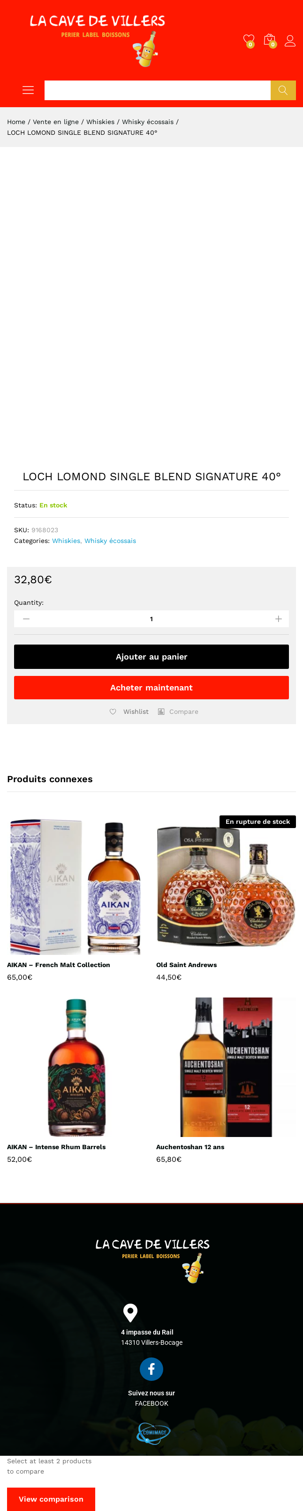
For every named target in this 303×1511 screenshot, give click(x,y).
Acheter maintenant (151, 687)
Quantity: (29, 602)
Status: (25, 505)
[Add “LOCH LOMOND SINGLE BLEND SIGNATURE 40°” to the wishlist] (127, 711)
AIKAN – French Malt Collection (58, 964)
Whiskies (66, 540)
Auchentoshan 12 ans (190, 1147)
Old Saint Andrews (186, 964)
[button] (178, 711)
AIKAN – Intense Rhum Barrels (56, 1147)
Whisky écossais (110, 540)
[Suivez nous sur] (151, 1369)
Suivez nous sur (151, 1393)
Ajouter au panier (152, 656)
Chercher (283, 90)
